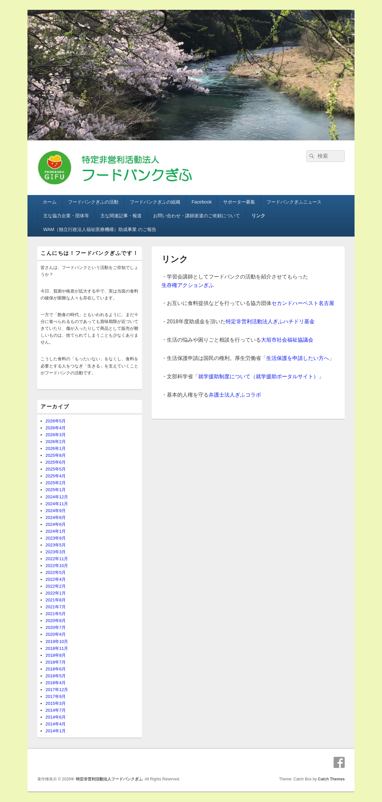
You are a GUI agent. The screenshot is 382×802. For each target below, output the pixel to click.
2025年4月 (55, 475)
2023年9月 (55, 538)
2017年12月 (56, 689)
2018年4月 (55, 682)
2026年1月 (55, 448)
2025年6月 (55, 462)
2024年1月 (55, 531)
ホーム (50, 202)
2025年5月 (55, 469)
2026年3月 (55, 434)
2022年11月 (56, 558)
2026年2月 (55, 441)
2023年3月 (55, 551)
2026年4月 (55, 427)
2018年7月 (55, 662)
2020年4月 (55, 634)
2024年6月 (55, 524)
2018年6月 (55, 669)
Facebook (202, 202)
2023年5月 (55, 545)
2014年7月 (55, 710)
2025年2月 (55, 482)
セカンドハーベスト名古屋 (302, 303)
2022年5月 (55, 572)
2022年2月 (55, 586)
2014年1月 (55, 730)
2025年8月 (55, 455)
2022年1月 (55, 593)
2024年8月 (55, 517)
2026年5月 (55, 421)
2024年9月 (55, 510)
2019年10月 (56, 641)
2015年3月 (55, 703)
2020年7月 (55, 627)
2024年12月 (56, 496)
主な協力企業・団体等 (66, 215)
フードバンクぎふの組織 (155, 202)
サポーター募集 (239, 202)
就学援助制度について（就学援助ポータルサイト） (258, 376)
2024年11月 (56, 503)
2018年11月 (56, 648)
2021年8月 (55, 599)
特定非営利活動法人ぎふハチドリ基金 (270, 321)
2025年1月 (55, 489)
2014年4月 (55, 724)
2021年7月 (55, 606)
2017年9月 (55, 696)
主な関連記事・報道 (121, 215)
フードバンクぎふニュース (294, 202)
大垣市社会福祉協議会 (287, 340)
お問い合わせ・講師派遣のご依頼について (196, 215)
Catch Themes (331, 779)
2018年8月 (55, 655)
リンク (258, 215)
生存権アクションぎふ (188, 285)
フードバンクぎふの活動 (93, 202)
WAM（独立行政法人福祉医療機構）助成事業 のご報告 (99, 229)
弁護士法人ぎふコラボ (235, 395)
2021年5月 (55, 613)
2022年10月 (56, 565)
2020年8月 (55, 620)
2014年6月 (55, 717)
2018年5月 (55, 675)
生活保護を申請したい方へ (297, 358)
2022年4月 (55, 579)
